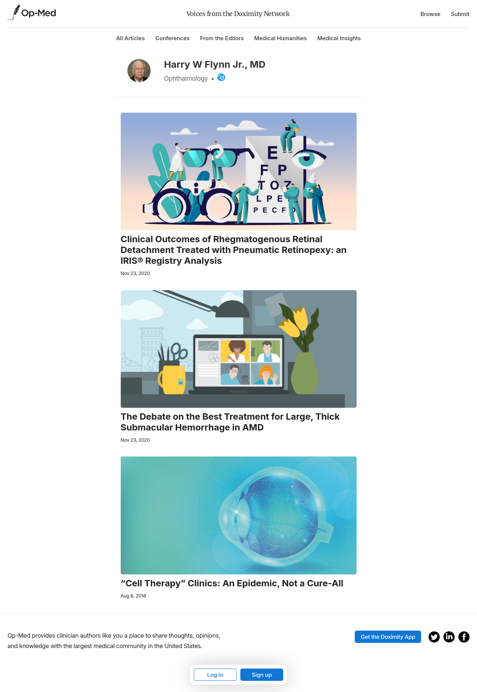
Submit (460, 14)
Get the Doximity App (388, 636)
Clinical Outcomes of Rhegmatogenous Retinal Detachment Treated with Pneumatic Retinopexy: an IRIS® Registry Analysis (234, 250)
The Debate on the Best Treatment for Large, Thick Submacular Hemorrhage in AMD (230, 422)
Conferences (172, 38)
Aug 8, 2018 (133, 596)
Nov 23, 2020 (135, 273)
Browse (430, 14)
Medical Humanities (280, 38)
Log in (215, 674)
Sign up (262, 674)
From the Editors (222, 38)
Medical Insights (339, 38)
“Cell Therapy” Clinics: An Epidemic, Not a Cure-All (232, 583)
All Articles (130, 38)
